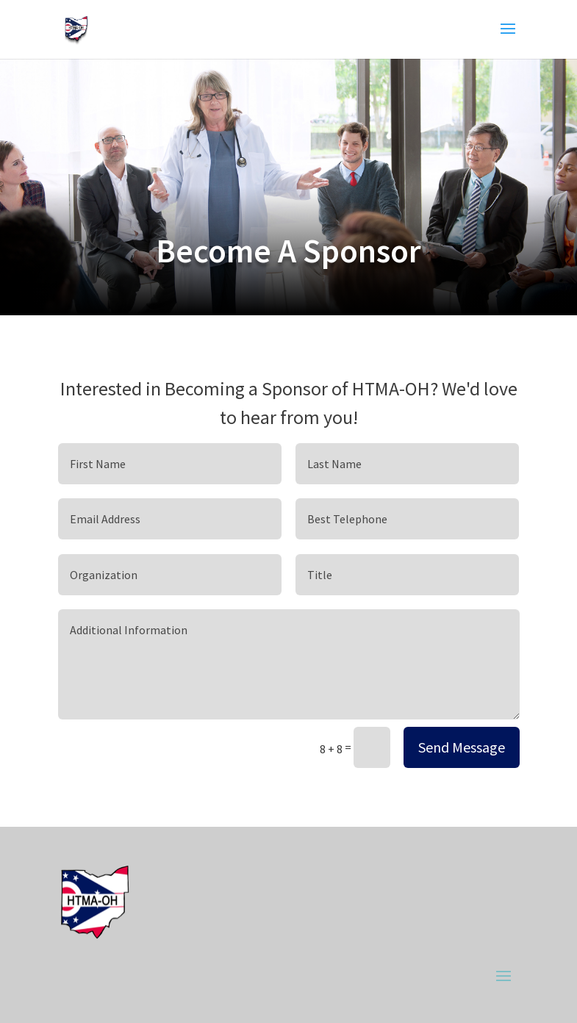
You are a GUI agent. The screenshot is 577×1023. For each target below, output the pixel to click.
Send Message (461, 747)
